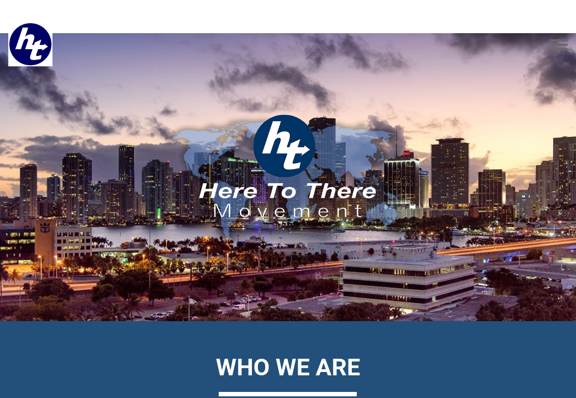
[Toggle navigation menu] (559, 45)
